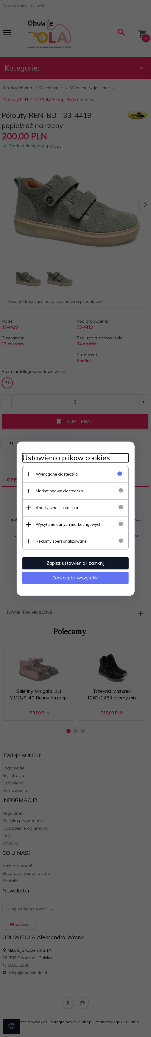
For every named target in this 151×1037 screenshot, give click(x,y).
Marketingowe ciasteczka (58, 490)
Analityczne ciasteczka (56, 507)
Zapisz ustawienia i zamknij (75, 563)
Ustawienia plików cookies (66, 457)
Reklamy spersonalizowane (60, 541)
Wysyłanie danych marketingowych (68, 524)
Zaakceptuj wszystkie (75, 578)
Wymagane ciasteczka (56, 474)
